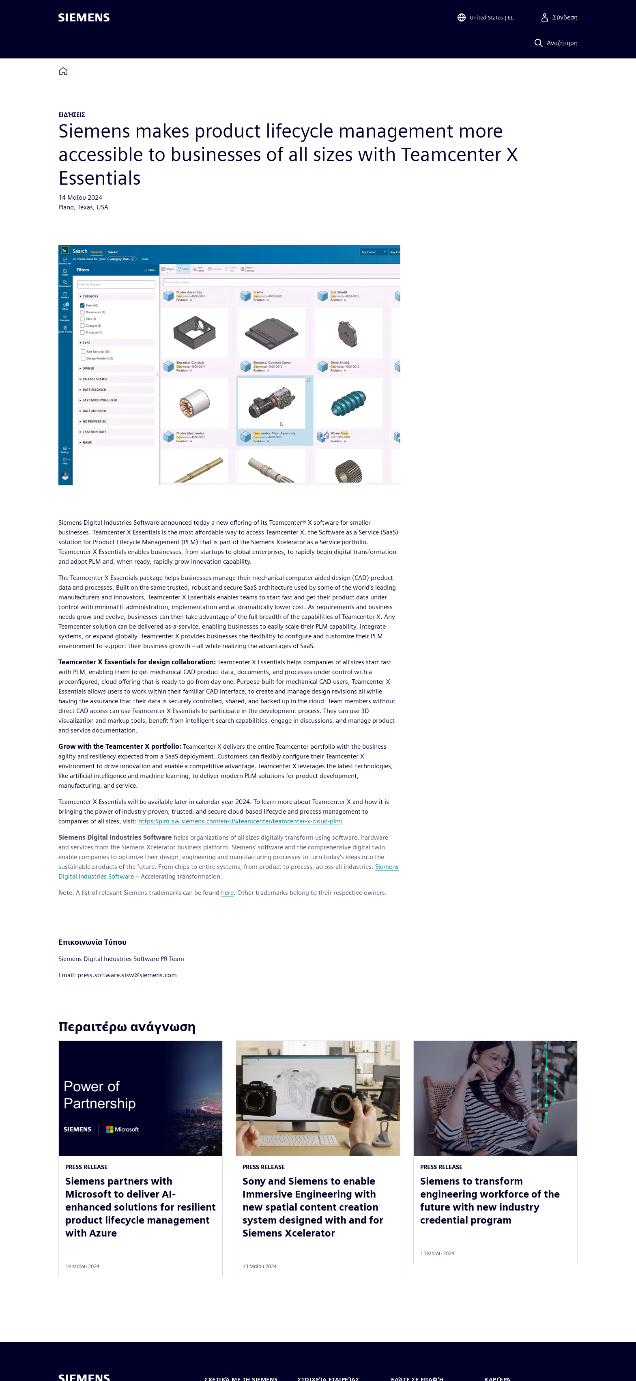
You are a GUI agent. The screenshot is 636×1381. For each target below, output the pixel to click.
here (227, 892)
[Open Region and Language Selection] (485, 18)
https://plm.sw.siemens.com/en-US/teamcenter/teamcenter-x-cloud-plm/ (240, 821)
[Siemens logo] (84, 18)
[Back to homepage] (63, 71)
